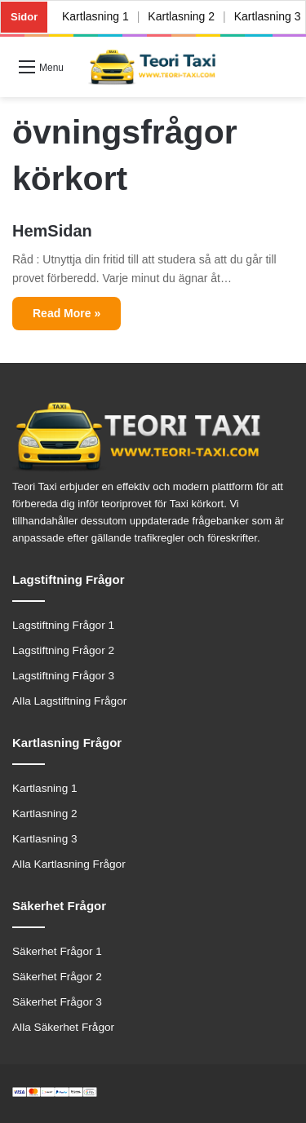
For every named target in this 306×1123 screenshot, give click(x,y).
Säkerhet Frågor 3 (57, 1002)
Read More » (66, 313)
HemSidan (52, 231)
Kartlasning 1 (95, 16)
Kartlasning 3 (45, 839)
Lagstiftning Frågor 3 (63, 676)
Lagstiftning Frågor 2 (63, 650)
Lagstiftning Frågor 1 (63, 625)
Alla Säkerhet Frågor (63, 1027)
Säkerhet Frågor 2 (57, 976)
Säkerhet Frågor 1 (57, 951)
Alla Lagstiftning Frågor (69, 701)
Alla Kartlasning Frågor (69, 864)
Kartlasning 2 (182, 16)
